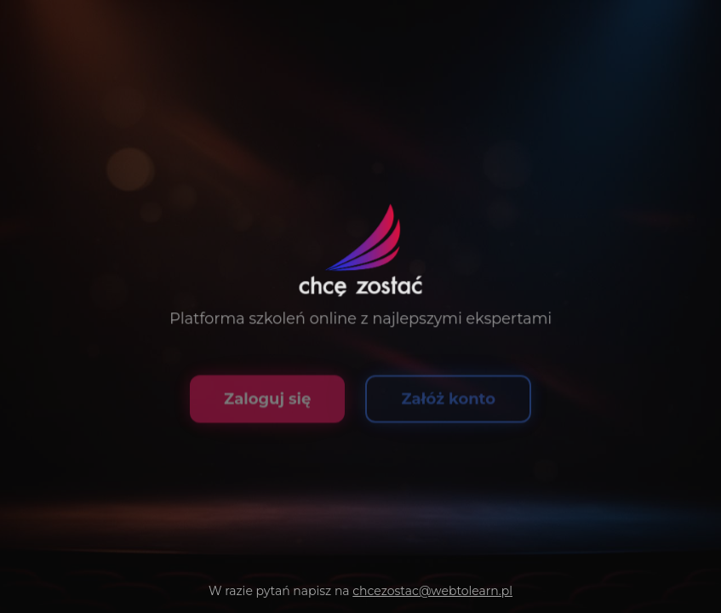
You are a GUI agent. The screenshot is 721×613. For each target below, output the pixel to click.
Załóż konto (448, 403)
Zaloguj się (267, 403)
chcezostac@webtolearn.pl (432, 591)
